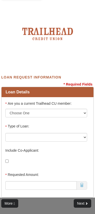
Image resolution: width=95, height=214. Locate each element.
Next (82, 203)
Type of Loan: (17, 126)
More (10, 203)
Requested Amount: (22, 175)
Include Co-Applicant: (22, 150)
